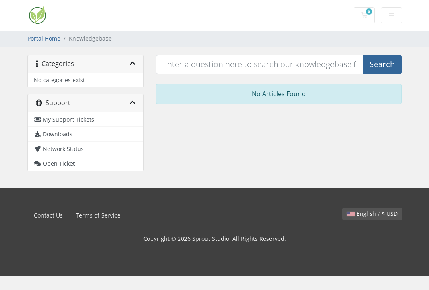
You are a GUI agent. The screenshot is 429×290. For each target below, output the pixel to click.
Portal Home (43, 38)
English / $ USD (372, 214)
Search (382, 64)
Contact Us (48, 215)
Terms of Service (98, 215)
